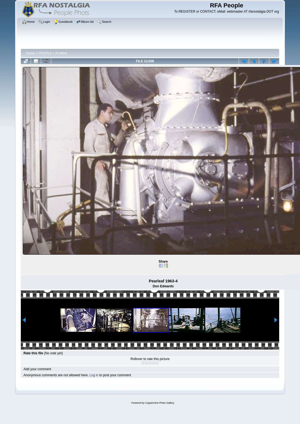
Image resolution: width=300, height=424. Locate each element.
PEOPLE (45, 53)
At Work (61, 53)
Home (30, 53)
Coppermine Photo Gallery (159, 402)
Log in (94, 375)
